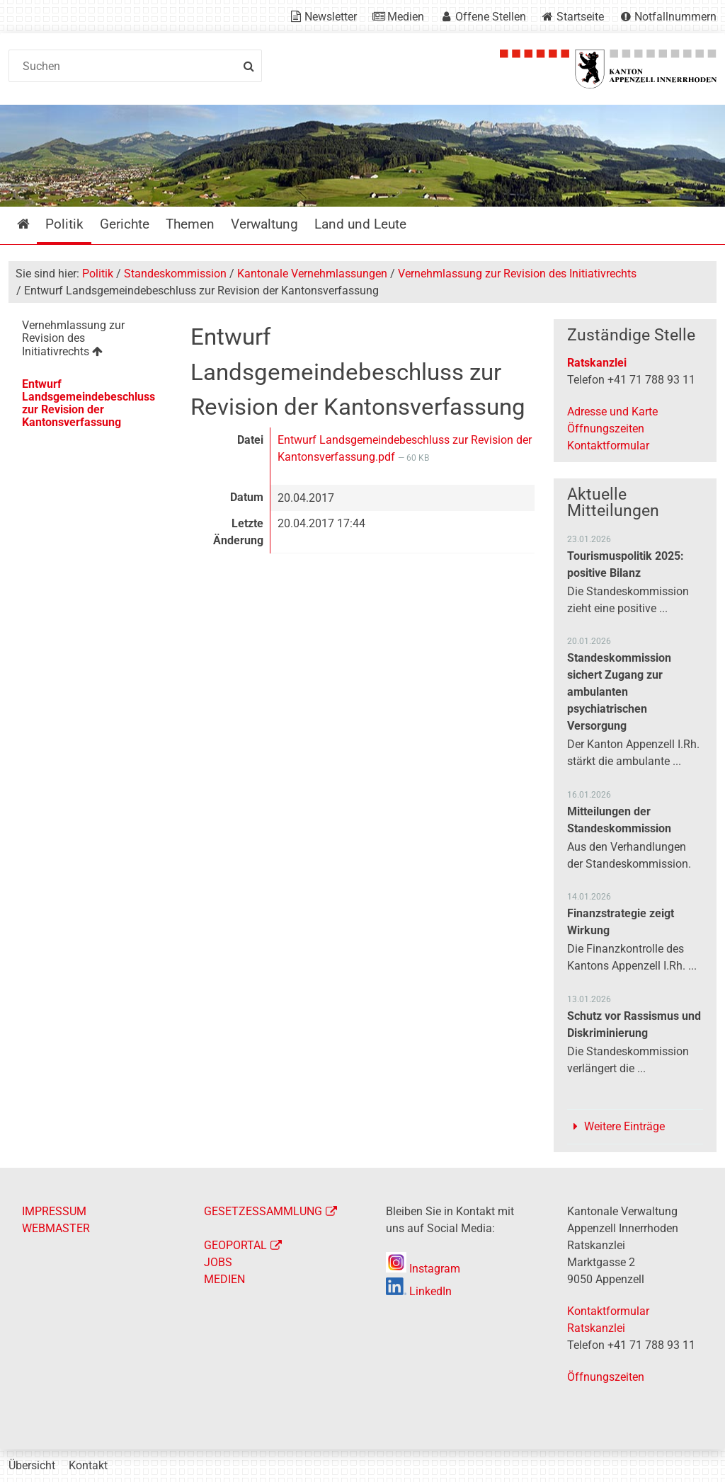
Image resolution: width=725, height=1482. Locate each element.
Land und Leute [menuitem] (360, 224)
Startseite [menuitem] (34, 224)
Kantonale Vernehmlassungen (312, 273)
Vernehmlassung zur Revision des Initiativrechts (517, 273)
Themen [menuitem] (190, 224)
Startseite (580, 16)
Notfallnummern (675, 16)
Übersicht (31, 1465)
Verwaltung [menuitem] (264, 224)
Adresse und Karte (612, 411)
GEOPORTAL (235, 1245)
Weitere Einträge (624, 1126)
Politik (97, 273)
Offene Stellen (490, 16)
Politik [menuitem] (64, 224)
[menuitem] (89, 340)
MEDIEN (224, 1279)
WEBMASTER (56, 1228)
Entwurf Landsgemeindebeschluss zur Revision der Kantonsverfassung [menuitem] (88, 403)
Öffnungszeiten (605, 428)
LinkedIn (419, 1291)
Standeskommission (175, 273)
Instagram (423, 1268)
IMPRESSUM (54, 1211)
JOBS (218, 1262)
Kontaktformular (608, 445)
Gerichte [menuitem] (124, 224)
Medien (405, 16)
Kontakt (88, 1465)
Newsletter (330, 16)
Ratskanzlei (597, 362)
